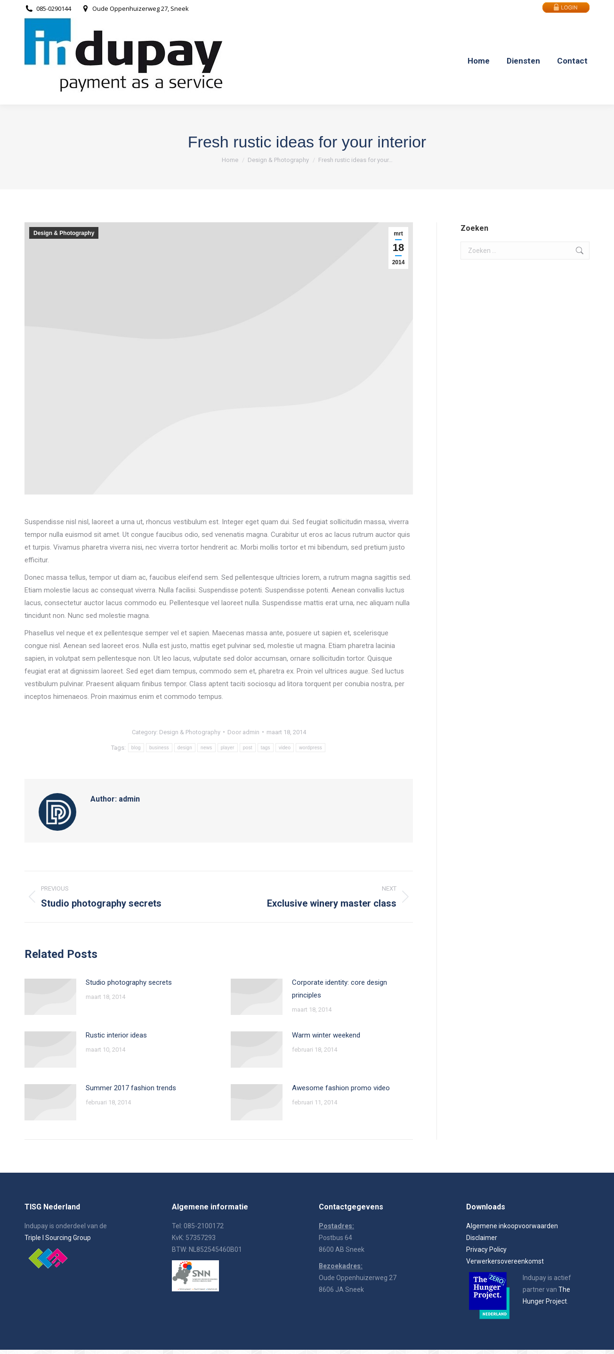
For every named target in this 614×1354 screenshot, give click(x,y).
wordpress (310, 747)
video (285, 747)
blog (136, 747)
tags (265, 747)
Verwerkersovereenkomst (505, 1261)
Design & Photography (63, 233)
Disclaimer (481, 1237)
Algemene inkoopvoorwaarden (512, 1226)
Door (243, 732)
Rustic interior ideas (116, 1035)
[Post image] (50, 997)
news (206, 747)
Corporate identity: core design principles (339, 988)
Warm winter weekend (326, 1035)
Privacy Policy (486, 1249)
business (159, 747)
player (227, 747)
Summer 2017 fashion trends (131, 1088)
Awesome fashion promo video (341, 1088)
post (247, 747)
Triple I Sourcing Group (57, 1237)
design (185, 747)
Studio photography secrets (129, 982)
